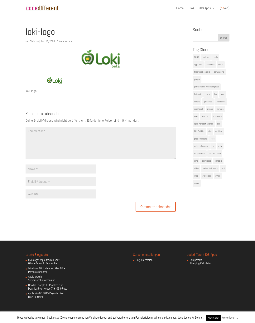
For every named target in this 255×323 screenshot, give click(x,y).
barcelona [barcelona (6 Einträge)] (210, 64)
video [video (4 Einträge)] (196, 168)
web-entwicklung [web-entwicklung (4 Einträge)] (210, 168)
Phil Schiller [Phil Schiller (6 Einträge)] (199, 131)
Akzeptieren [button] (213, 317)
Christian (34, 41)
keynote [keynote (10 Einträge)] (220, 108)
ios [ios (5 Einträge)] (215, 94)
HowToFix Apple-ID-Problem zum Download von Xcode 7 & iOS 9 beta (47, 286)
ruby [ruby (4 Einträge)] (220, 146)
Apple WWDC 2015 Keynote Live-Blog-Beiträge (46, 295)
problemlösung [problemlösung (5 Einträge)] (200, 138)
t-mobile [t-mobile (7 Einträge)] (218, 160)
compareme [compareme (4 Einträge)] (219, 71)
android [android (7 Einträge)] (206, 57)
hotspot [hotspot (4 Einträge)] (197, 94)
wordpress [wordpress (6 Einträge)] (206, 175)
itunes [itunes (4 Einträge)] (210, 108)
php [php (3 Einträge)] (209, 131)
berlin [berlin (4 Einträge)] (220, 64)
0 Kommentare (64, 41)
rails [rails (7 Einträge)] (213, 138)
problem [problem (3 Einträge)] (218, 131)
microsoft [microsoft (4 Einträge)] (217, 116)
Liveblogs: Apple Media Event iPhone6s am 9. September (44, 261)
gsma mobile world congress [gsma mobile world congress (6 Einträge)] (206, 86)
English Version (144, 260)
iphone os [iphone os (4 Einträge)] (208, 101)
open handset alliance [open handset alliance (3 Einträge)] (203, 123)
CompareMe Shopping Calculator (200, 261)
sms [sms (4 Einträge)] (196, 160)
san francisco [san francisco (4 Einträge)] (215, 153)
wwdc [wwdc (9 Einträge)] (217, 175)
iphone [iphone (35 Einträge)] (197, 101)
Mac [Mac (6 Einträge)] (196, 116)
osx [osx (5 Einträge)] (218, 123)
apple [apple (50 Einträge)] (215, 57)
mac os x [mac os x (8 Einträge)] (205, 116)
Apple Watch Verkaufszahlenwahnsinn (41, 278)
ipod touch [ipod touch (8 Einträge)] (198, 108)
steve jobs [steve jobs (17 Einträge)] (206, 160)
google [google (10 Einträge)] (197, 79)
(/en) (224, 8)
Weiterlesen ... (230, 317)
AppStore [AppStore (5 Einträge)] (198, 64)
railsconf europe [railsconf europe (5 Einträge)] (201, 146)
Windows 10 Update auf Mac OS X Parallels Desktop (46, 270)
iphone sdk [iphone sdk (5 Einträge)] (220, 101)
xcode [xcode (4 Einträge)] (196, 183)
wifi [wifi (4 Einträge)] (223, 168)
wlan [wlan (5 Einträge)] (196, 175)
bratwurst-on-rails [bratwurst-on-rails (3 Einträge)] (202, 71)
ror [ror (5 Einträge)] (213, 146)
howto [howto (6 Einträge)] (207, 94)
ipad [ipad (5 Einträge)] (222, 94)
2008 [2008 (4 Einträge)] (196, 57)
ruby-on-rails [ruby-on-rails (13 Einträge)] (199, 153)
